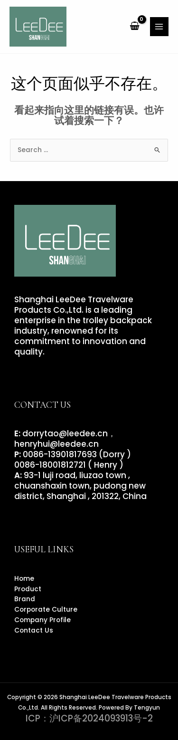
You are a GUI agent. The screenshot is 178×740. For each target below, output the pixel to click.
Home (24, 578)
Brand (24, 599)
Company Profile (42, 620)
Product (27, 589)
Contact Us (33, 630)
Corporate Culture (45, 609)
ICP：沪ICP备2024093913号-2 (89, 718)
